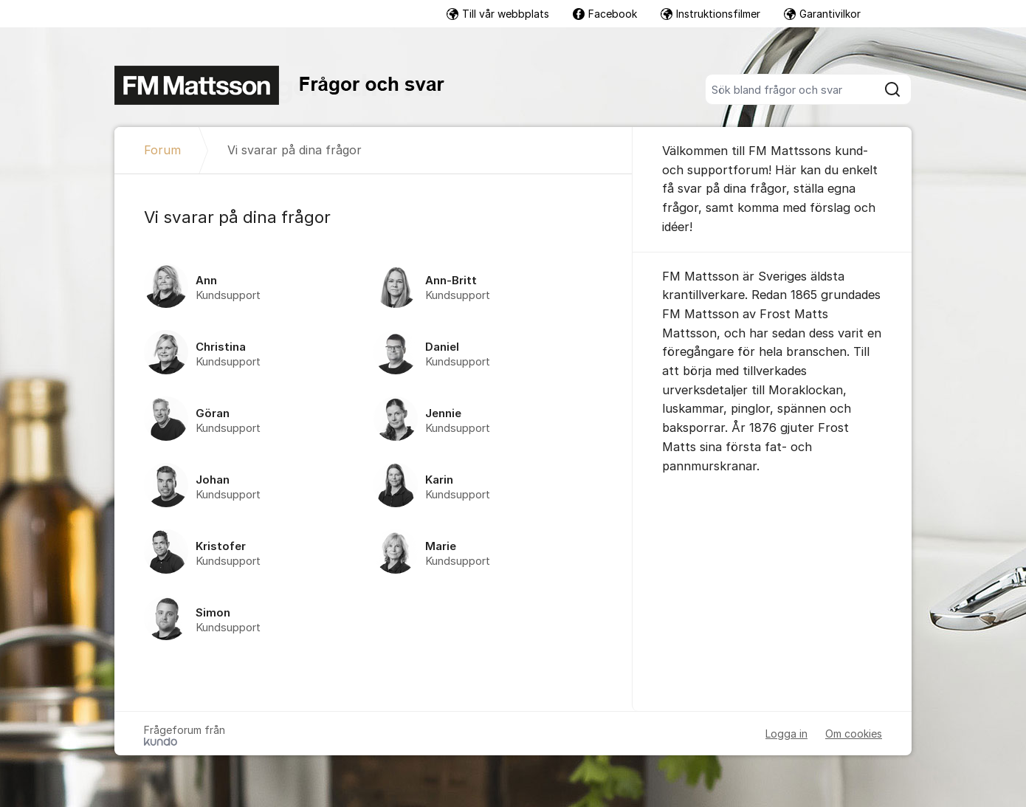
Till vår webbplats (498, 13)
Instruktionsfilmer (710, 13)
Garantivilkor (822, 13)
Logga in (786, 733)
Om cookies (853, 733)
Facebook (605, 13)
